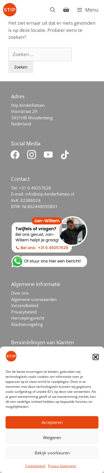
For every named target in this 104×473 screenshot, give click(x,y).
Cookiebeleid (35, 466)
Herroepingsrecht (27, 318)
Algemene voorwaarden (34, 299)
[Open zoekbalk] (53, 9)
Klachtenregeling (27, 324)
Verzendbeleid (24, 305)
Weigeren (52, 437)
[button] (95, 357)
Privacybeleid (24, 312)
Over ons (20, 293)
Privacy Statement (62, 466)
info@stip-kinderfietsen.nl (49, 194)
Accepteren (52, 422)
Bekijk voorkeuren (52, 453)
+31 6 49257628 (35, 188)
